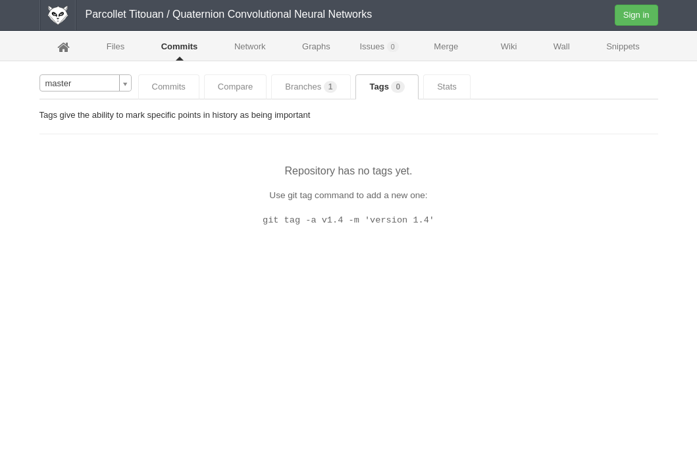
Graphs (316, 46)
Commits (179, 46)
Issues (378, 46)
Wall (562, 46)
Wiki (509, 46)
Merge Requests (446, 50)
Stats (447, 87)
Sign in (636, 15)
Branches (311, 87)
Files (115, 46)
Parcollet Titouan (125, 14)
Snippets (623, 46)
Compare (235, 87)
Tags (387, 87)
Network (250, 46)
